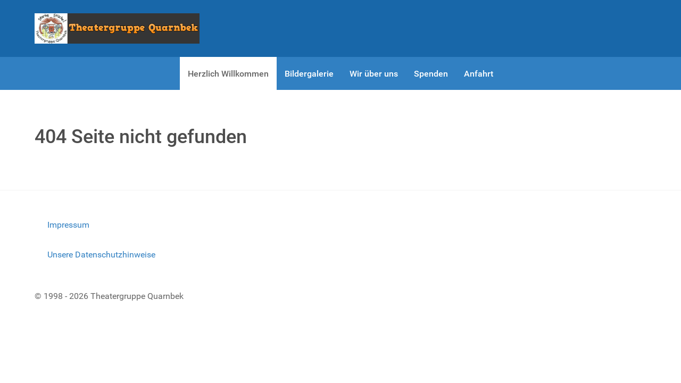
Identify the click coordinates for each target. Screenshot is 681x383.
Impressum (68, 225)
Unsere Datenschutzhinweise (101, 254)
